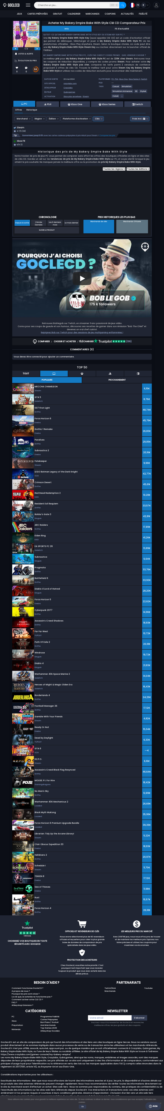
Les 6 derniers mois (55, 224)
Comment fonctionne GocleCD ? (27, 988)
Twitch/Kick (110, 988)
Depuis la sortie (22, 223)
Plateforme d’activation (75, 118)
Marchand (22, 118)
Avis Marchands (48, 1026)
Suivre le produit (47, 231)
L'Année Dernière (38, 224)
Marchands (110, 991)
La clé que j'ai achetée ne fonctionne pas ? (32, 997)
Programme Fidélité (49, 1017)
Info (67, 28)
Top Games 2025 (48, 1028)
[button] (156, 5)
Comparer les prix (107, 136)
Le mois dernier (71, 223)
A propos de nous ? (21, 991)
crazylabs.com (70, 83)
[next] (37, 48)
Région (38, 118)
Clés (97, 118)
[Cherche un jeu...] (80, 5)
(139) (113, 342)
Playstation (17, 1026)
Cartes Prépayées (49, 1020)
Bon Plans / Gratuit (49, 1023)
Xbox (14, 1021)
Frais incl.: (138, 118)
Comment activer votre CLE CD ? (27, 1000)
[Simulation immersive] (123, 92)
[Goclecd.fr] (11, 5)
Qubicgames (69, 92)
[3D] (136, 92)
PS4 (116, 79)
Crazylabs (68, 87)
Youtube (148, 988)
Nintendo (16, 1030)
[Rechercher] (122, 5)
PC (13, 1017)
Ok (83, 1107)
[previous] (15, 48)
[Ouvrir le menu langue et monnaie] (139, 5)
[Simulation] (127, 87)
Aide (153, 1106)
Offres (18, 109)
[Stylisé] (143, 92)
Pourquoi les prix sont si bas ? (26, 994)
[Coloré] (116, 97)
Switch (144, 79)
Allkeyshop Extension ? (22, 1006)
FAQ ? (14, 1003)
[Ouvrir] (28, 5)
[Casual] (116, 87)
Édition (52, 118)
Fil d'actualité (122, 28)
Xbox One (123, 79)
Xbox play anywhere (72, 96)
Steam (86, 96)
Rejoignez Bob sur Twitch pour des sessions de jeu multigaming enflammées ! (82, 333)
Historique (31, 109)
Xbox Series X (134, 79)
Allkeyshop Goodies (50, 1031)
